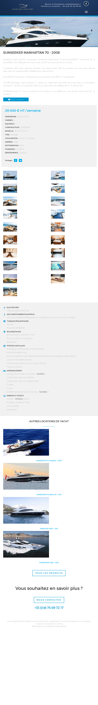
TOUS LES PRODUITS (49, 573)
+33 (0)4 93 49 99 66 (71, 6)
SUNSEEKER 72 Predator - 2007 (49, 461)
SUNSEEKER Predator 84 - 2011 (49, 494)
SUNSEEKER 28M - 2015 (49, 562)
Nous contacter (16, 99)
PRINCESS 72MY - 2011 (49, 529)
